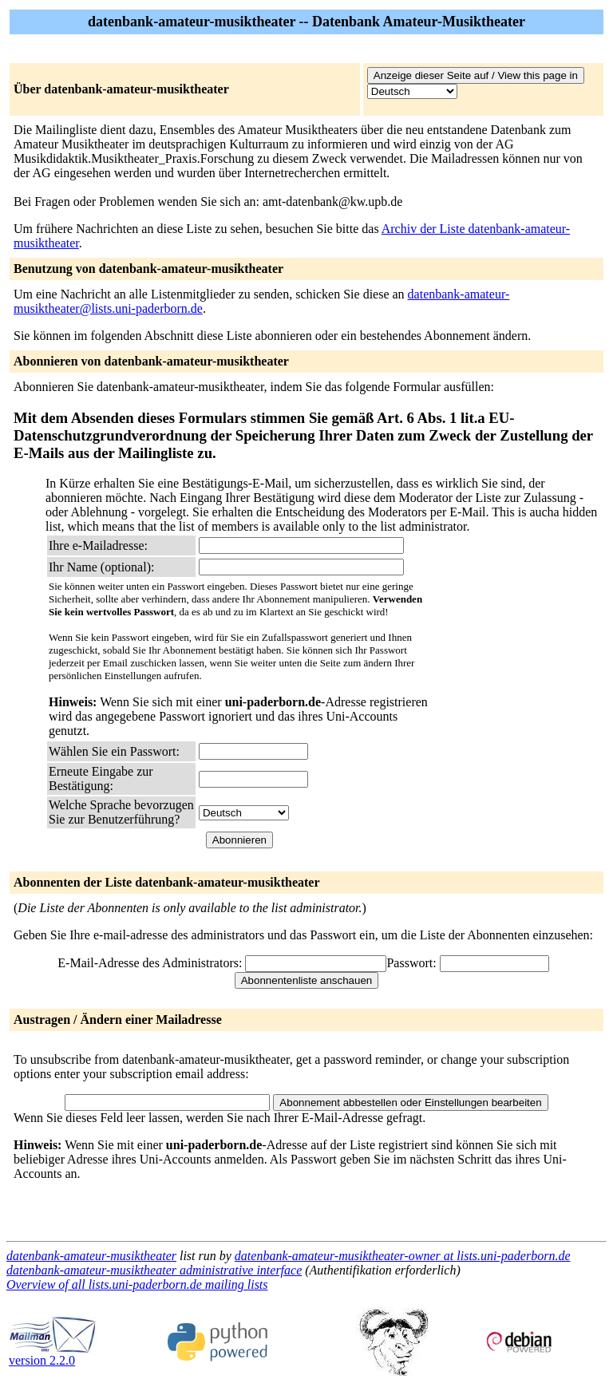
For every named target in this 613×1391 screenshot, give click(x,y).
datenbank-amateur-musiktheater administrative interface (154, 1270)
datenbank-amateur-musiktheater (91, 1256)
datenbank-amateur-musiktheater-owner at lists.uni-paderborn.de (403, 1256)
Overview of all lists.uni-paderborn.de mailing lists (137, 1284)
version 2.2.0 (53, 1354)
